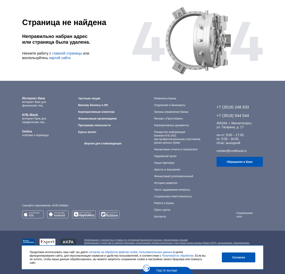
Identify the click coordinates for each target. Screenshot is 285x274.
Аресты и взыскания (167, 169)
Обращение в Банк (240, 161)
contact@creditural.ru (232, 151)
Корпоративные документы (171, 125)
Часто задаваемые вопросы (172, 189)
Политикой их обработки (177, 255)
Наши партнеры (164, 162)
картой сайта (59, 58)
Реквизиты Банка (165, 98)
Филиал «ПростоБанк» (168, 118)
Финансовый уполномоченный (173, 176)
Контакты (160, 216)
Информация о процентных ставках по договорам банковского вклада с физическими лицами (136, 240)
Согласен (238, 257)
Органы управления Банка (171, 111)
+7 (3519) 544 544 (233, 115)
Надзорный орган (165, 156)
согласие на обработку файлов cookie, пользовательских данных (131, 252)
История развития (165, 183)
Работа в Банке (164, 203)
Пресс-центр (162, 209)
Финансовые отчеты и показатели (176, 149)
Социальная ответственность (173, 196)
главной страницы (67, 53)
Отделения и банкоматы (169, 105)
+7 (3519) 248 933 (233, 107)
